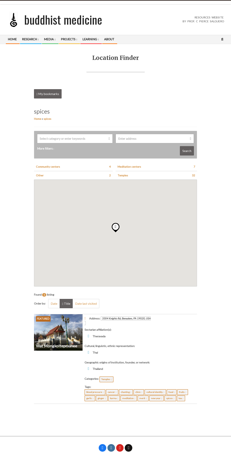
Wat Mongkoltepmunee (56, 345)
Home (37, 118)
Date (54, 303)
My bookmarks (48, 94)
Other (73, 175)
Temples (156, 175)
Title (66, 304)
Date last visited (86, 303)
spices (47, 118)
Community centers (73, 166)
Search (186, 151)
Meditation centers (156, 166)
